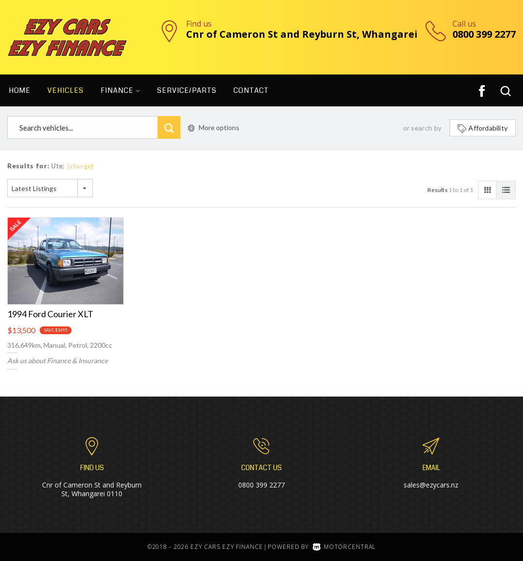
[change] (80, 166)
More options (213, 127)
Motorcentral (344, 547)
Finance (120, 90)
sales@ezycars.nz (431, 484)
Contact (251, 90)
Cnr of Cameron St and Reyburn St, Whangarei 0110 (92, 489)
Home (19, 90)
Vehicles (65, 90)
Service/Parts (187, 90)
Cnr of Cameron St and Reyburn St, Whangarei (302, 34)
